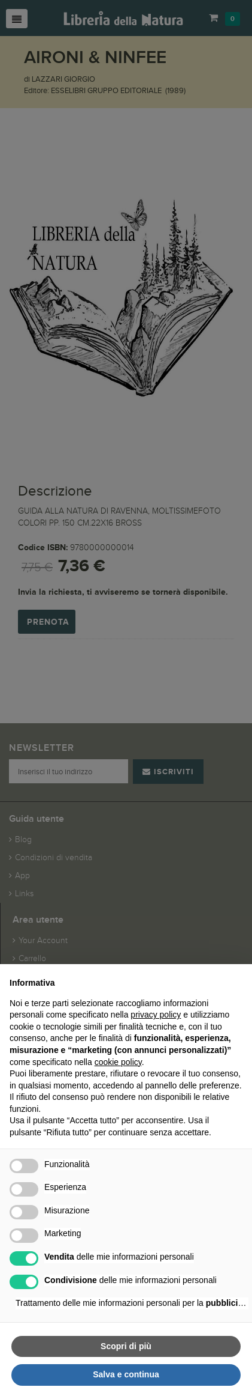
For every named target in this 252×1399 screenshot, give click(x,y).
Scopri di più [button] (126, 1346)
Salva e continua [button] (126, 1374)
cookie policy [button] (118, 1062)
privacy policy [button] (155, 1014)
